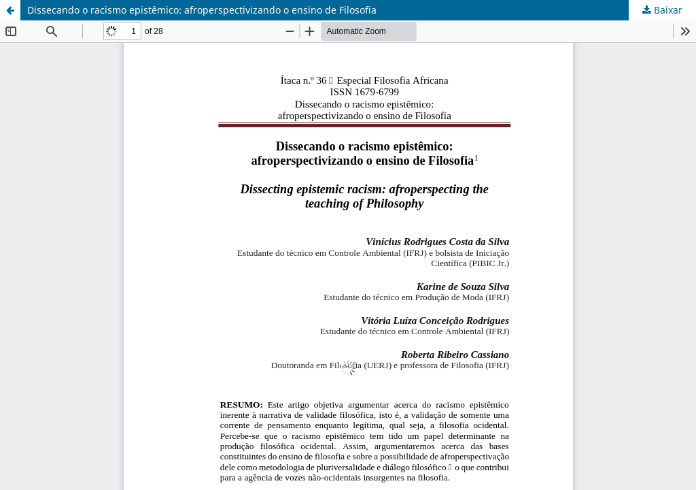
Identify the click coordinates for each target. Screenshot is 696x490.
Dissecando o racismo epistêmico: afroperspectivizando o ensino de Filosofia (202, 9)
